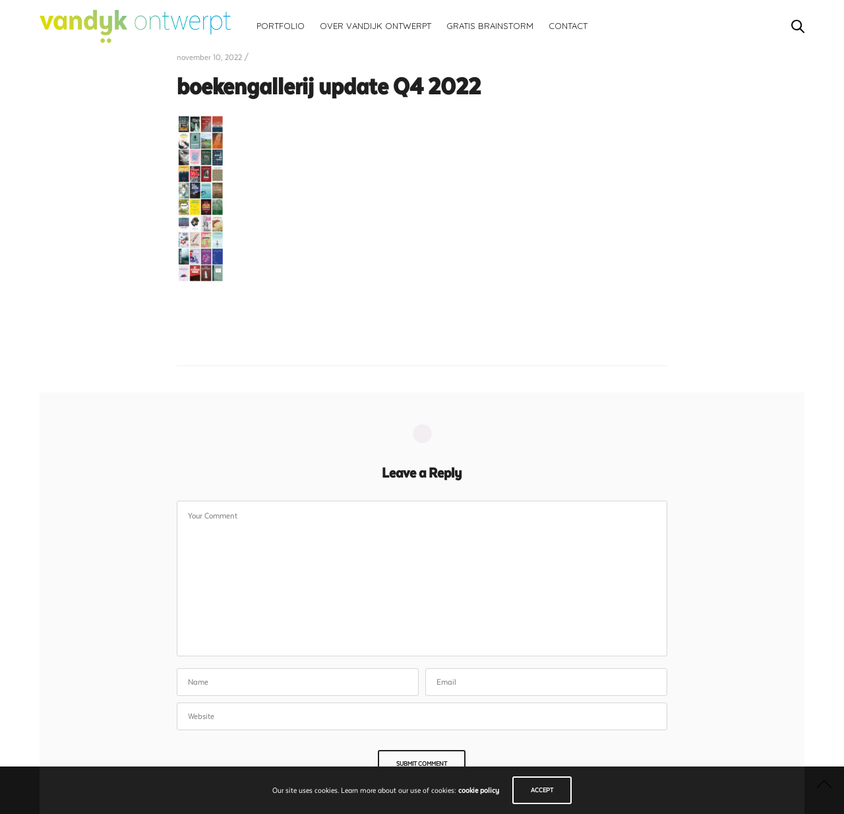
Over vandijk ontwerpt (375, 25)
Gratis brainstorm (489, 25)
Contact (568, 25)
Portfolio (280, 25)
